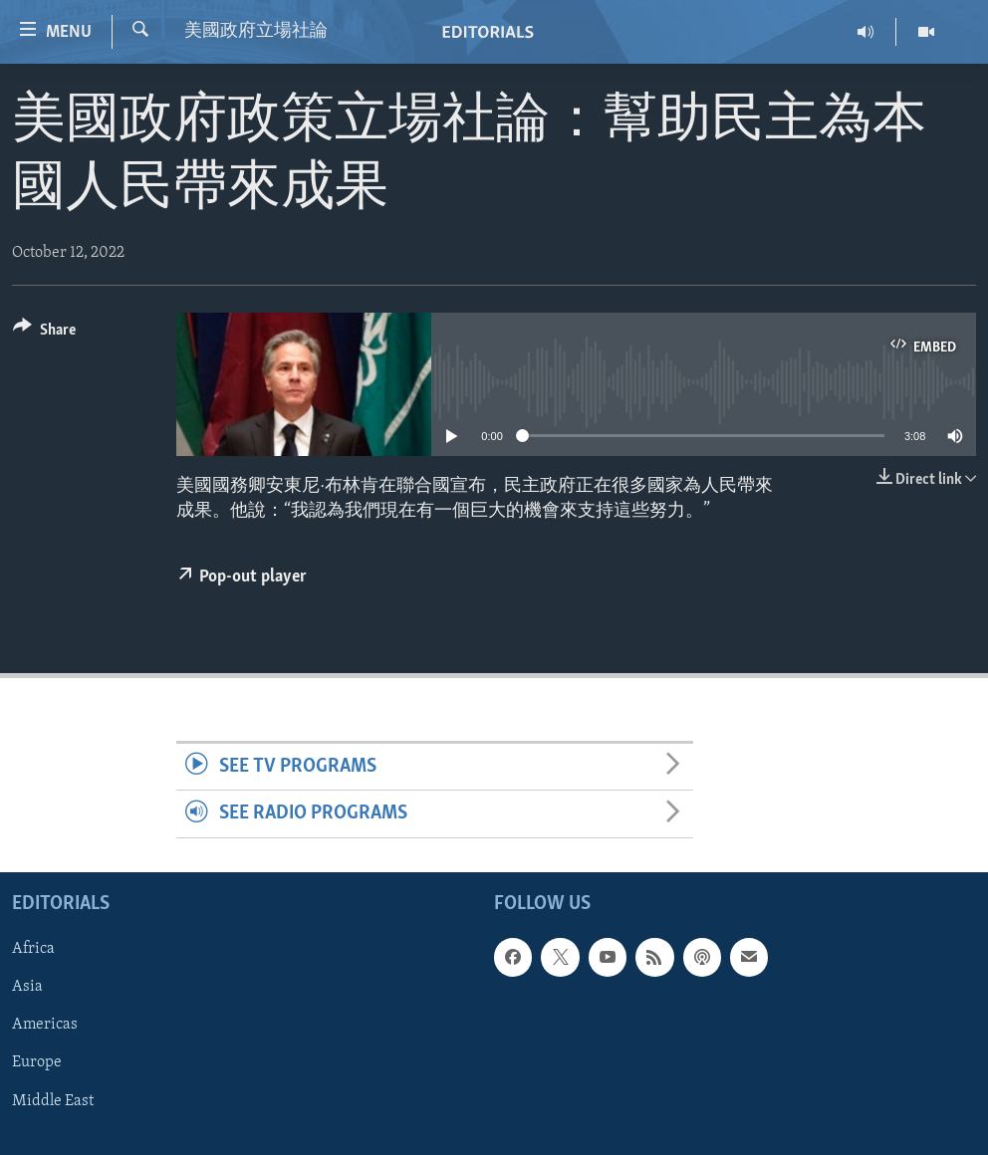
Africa (33, 949)
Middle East (53, 1100)
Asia (27, 987)
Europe (37, 1062)
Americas (45, 1025)
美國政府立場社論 (256, 31)
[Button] (44, 333)
